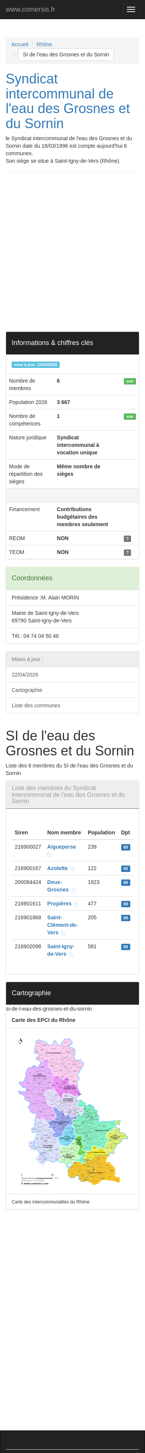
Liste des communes (36, 705)
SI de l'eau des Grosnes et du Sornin (66, 54)
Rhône (44, 44)
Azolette (61, 868)
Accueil (19, 44)
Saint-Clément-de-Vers (62, 924)
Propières (63, 904)
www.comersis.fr (30, 9)
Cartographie (27, 690)
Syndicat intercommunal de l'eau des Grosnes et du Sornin (68, 101)
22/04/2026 (25, 675)
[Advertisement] (72, 252)
